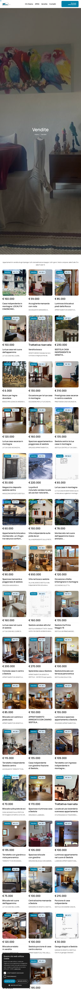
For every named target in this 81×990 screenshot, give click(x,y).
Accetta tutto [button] (9, 981)
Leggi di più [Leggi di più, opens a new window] (17, 969)
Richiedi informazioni (72, 3)
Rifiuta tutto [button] (22, 981)
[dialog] (16, 970)
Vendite (43, 134)
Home (37, 134)
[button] (16, 985)
